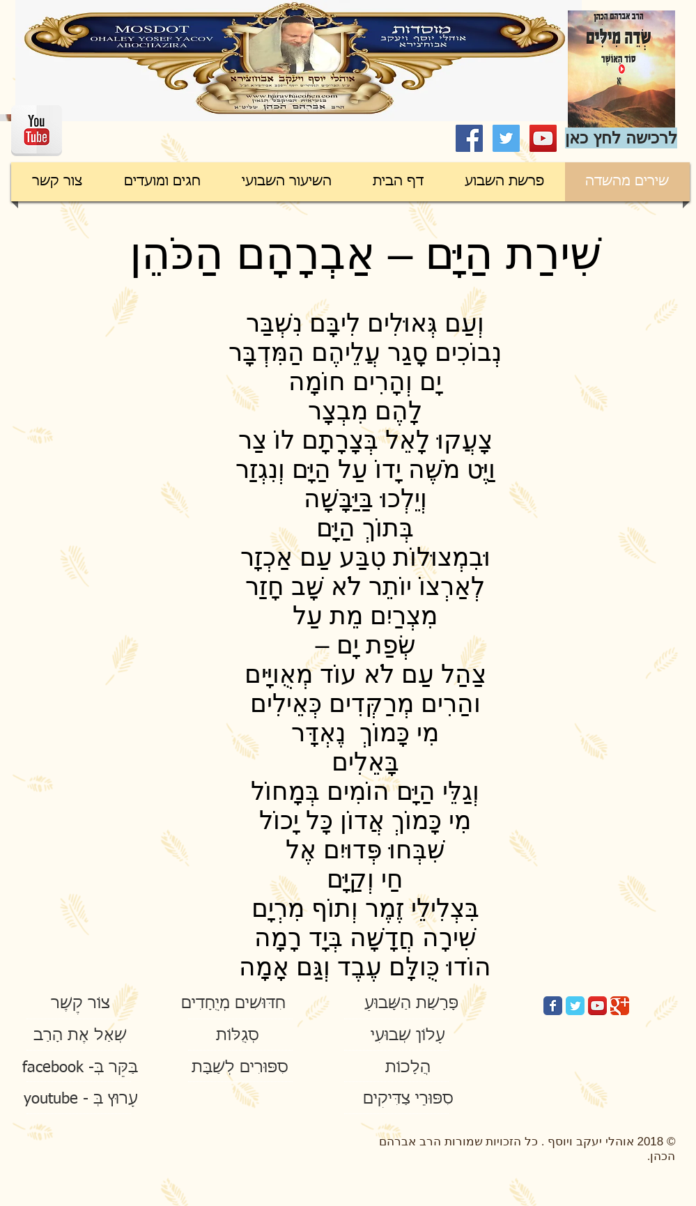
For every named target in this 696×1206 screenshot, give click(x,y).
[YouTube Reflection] (36, 130)
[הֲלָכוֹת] (408, 1068)
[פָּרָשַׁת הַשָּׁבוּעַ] (412, 1004)
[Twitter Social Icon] (506, 138)
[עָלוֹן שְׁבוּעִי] (408, 1036)
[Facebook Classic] (552, 1005)
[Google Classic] (619, 1005)
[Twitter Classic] (575, 1005)
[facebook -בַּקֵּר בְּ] (80, 1068)
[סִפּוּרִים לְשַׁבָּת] (240, 1068)
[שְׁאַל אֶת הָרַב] (80, 1036)
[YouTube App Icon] (597, 1005)
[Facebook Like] (76, 136)
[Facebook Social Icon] (469, 138)
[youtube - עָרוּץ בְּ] (81, 1100)
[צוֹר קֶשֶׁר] (80, 1004)
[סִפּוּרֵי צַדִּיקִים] (408, 1100)
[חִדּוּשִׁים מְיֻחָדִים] (233, 1004)
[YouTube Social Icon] (543, 138)
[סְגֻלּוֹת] (237, 1036)
